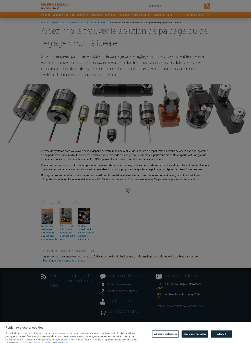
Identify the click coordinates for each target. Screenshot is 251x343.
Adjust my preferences (165, 336)
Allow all (221, 336)
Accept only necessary (194, 336)
